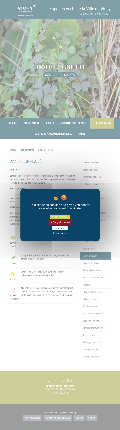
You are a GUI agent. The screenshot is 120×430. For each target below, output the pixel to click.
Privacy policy (60, 233)
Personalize (60, 228)
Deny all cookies (60, 222)
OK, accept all (60, 216)
